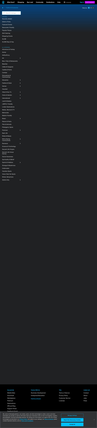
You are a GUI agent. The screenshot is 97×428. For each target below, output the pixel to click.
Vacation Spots (6, 171)
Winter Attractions (7, 177)
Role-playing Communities (6, 139)
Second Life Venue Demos (8, 153)
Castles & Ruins (7, 70)
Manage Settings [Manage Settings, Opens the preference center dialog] (72, 415)
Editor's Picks (6, 22)
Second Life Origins (8, 149)
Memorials (5, 112)
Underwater (5, 168)
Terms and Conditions (27, 420)
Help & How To (6, 92)
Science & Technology (9, 146)
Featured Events (7, 24)
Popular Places (6, 30)
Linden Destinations (8, 107)
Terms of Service (64, 393)
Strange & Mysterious (8, 165)
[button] (11, 2)
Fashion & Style (7, 83)
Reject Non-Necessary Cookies (72, 420)
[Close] (94, 419)
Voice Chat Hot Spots (8, 174)
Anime (4, 52)
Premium (5, 130)
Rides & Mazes (6, 136)
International (6, 98)
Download (10, 395)
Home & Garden (7, 95)
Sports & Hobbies (7, 162)
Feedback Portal (12, 411)
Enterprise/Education (38, 395)
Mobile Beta (11, 393)
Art (3, 58)
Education (5, 80)
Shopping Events (7, 36)
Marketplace (11, 398)
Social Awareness (7, 156)
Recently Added (7, 19)
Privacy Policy (63, 395)
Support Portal (12, 408)
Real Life (5, 133)
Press (85, 401)
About (85, 395)
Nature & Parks (6, 121)
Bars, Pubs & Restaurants (10, 61)
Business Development (38, 393)
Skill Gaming (6, 33)
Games (4, 86)
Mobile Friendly (7, 115)
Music (4, 118)
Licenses (62, 401)
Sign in (82, 2)
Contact (86, 393)
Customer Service (64, 398)
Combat (4, 72)
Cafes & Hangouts (7, 67)
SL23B (4, 39)
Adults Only (5, 180)
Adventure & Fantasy (8, 49)
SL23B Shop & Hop (8, 42)
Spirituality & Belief (8, 159)
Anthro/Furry (6, 55)
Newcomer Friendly (8, 27)
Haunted (4, 89)
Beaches (4, 64)
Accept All (72, 424)
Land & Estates (6, 101)
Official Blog (11, 406)
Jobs (85, 398)
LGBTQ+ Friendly (7, 104)
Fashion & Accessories (12, 7)
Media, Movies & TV (8, 110)
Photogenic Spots (7, 127)
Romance (5, 143)
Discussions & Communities (6, 76)
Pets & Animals (6, 124)
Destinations (11, 403)
